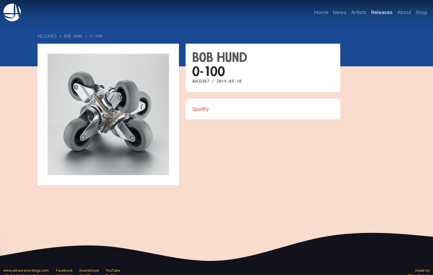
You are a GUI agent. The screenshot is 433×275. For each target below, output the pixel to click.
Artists (358, 12)
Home (321, 12)
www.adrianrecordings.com (26, 270)
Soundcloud (89, 270)
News (340, 12)
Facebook (64, 270)
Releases (382, 12)
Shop (421, 12)
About (404, 12)
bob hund (73, 36)
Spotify (200, 109)
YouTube (112, 270)
